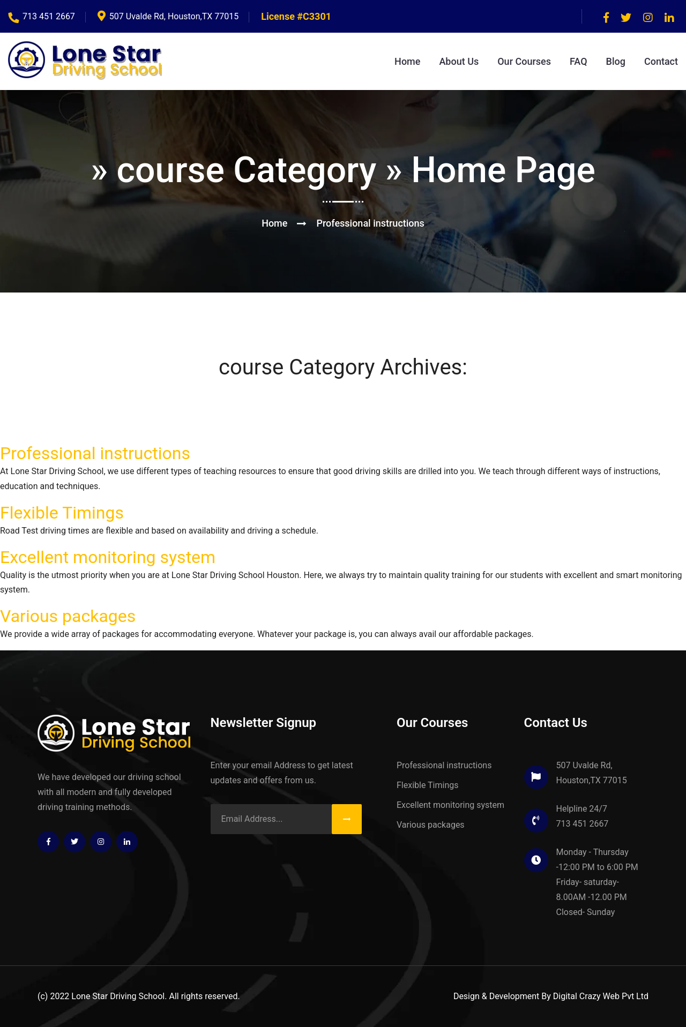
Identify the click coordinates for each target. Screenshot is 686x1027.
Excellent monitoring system (107, 557)
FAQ (578, 61)
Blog (615, 61)
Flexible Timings (62, 513)
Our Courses (524, 61)
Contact (661, 61)
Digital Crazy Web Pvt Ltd (600, 996)
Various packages (68, 616)
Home (407, 61)
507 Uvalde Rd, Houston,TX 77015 (168, 16)
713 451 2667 (41, 16)
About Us (459, 61)
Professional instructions (95, 453)
